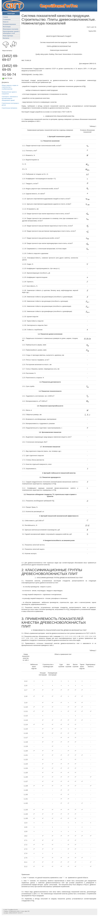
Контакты (6, 38)
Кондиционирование (9, 24)
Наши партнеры (8, 35)
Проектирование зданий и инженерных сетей (11, 32)
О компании (6, 19)
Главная (5, 17)
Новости (5, 22)
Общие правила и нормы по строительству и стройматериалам (10, 87)
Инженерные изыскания (10, 29)
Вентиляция (6, 26)
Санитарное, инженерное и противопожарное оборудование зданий (10, 98)
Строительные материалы (9, 108)
